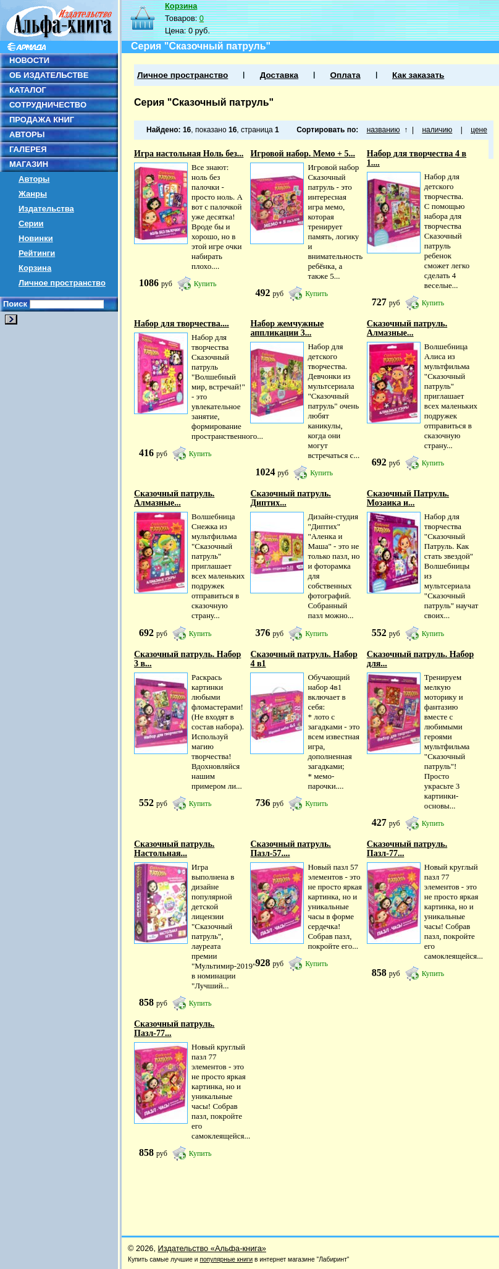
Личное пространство (62, 282)
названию (383, 129)
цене (479, 129)
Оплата (345, 75)
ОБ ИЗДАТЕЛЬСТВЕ (48, 75)
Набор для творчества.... (181, 323)
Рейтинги (37, 253)
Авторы (34, 179)
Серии (31, 223)
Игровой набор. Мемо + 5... (302, 153)
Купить (205, 283)
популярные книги (226, 1259)
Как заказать (418, 75)
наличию (437, 129)
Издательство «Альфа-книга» (212, 1248)
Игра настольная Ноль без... (188, 153)
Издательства (46, 208)
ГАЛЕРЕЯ (28, 149)
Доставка (279, 75)
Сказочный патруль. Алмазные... (407, 328)
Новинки (36, 238)
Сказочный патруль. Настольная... (174, 848)
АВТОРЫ (26, 134)
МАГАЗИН (28, 164)
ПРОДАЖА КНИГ (41, 119)
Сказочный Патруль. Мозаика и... (408, 498)
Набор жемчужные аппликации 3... (287, 328)
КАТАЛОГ (27, 90)
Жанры (33, 193)
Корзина (35, 268)
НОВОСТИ (29, 60)
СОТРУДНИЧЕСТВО (47, 104)
